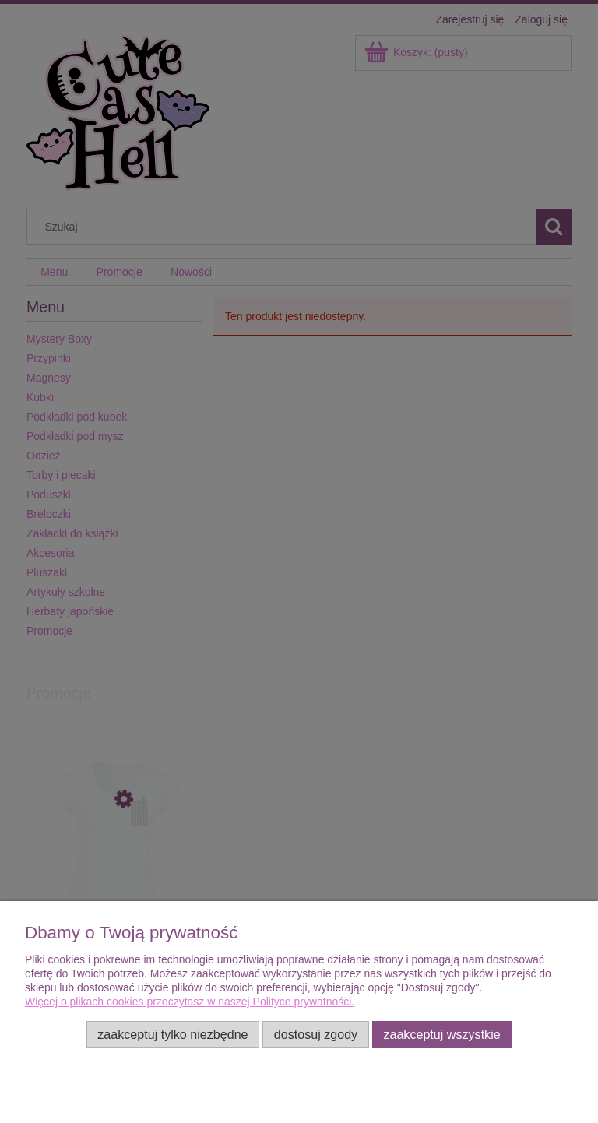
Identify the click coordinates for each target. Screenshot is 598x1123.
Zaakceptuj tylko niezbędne (172, 1034)
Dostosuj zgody (315, 1034)
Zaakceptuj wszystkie (441, 1034)
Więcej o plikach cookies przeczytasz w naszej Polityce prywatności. (189, 1001)
